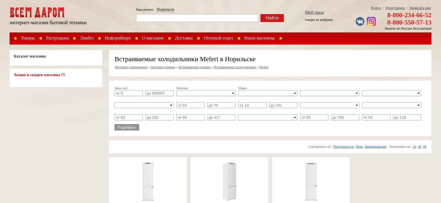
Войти (376, 8)
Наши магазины (259, 38)
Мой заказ (314, 12)
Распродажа (57, 38)
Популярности (343, 147)
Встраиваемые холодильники (235, 67)
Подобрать (126, 127)
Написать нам (420, 8)
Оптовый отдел (218, 38)
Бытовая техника (163, 67)
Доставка (184, 38)
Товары (28, 38)
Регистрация (395, 8)
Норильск (165, 9)
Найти (272, 18)
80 (424, 147)
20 (414, 147)
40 (419, 147)
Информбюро (118, 38)
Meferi (263, 67)
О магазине (153, 38)
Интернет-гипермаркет (131, 67)
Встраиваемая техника (195, 67)
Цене (359, 147)
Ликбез (86, 38)
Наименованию (375, 147)
